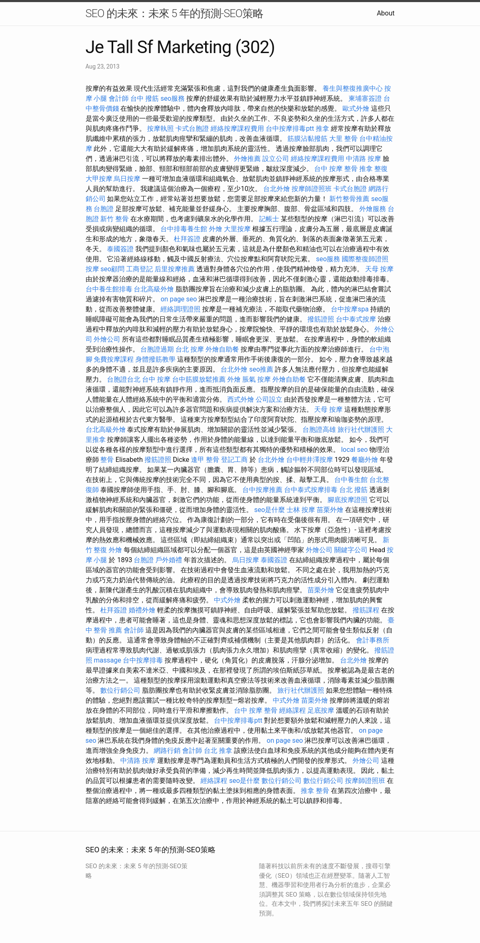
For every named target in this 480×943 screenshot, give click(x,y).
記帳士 (269, 219)
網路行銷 (167, 750)
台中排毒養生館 (183, 229)
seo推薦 (261, 369)
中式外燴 (227, 600)
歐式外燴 (356, 108)
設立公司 (275, 159)
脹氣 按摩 (256, 379)
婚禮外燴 (142, 610)
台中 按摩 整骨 (336, 169)
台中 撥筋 (144, 98)
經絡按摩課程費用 (237, 129)
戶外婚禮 (168, 560)
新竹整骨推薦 (349, 199)
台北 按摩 (189, 349)
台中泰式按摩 (356, 319)
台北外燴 (276, 189)
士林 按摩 (301, 510)
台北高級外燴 (154, 289)
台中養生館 (351, 480)
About (386, 13)
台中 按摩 (156, 379)
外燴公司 (107, 339)
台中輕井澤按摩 (309, 460)
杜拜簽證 (187, 239)
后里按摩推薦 (175, 269)
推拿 (322, 129)
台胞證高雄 (319, 429)
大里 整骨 (343, 139)
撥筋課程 (366, 610)
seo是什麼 (269, 510)
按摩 (92, 269)
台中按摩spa (349, 309)
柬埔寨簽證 (365, 98)
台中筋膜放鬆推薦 (199, 379)
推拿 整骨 (315, 791)
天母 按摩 (379, 269)
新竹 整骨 (114, 219)
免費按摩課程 (114, 359)
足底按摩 (320, 710)
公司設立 (269, 399)
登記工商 (234, 460)
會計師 (119, 98)
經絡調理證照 (180, 309)
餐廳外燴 (364, 460)
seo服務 (172, 98)
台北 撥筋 (353, 490)
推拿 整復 (373, 169)
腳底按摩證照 (348, 500)
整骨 (107, 460)
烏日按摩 (127, 179)
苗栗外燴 (330, 510)
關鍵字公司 (351, 550)
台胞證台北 (123, 379)
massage (107, 660)
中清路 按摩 (363, 159)
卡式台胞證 (192, 129)
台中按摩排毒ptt (290, 129)
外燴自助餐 (222, 349)
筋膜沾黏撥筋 (307, 139)
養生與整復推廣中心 (353, 88)
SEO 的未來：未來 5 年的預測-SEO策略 (174, 13)
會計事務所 (372, 640)
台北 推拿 (218, 750)
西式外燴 (240, 399)
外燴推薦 (247, 159)
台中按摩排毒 (143, 660)
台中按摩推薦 (262, 490)
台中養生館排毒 (109, 289)
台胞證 (104, 209)
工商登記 (139, 269)
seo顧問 (112, 269)
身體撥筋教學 (155, 359)
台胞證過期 (157, 349)
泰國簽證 (120, 249)
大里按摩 (237, 229)
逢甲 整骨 (205, 460)
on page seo (178, 299)
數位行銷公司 (120, 690)
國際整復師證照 (365, 259)
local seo (354, 450)
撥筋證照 (320, 319)
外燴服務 (372, 209)
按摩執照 (160, 129)
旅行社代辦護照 (361, 429)
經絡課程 (292, 710)
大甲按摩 (99, 179)
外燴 (215, 229)
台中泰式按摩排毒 (311, 490)
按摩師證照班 (312, 189)
